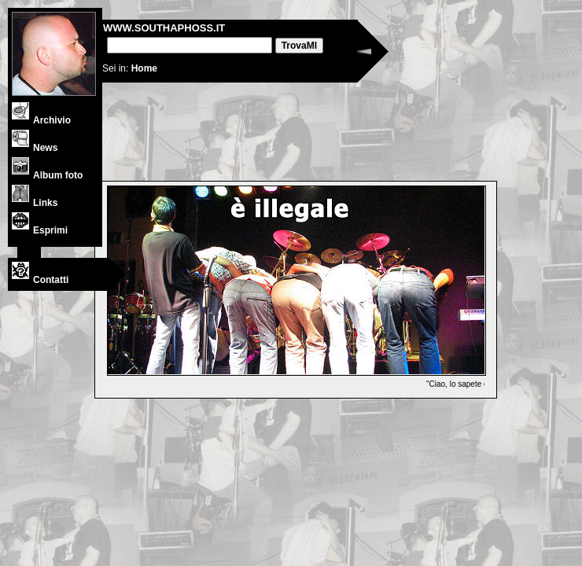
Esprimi (40, 230)
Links (34, 202)
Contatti (40, 279)
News (34, 147)
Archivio (41, 120)
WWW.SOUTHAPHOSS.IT (164, 28)
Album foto (47, 175)
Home (144, 68)
